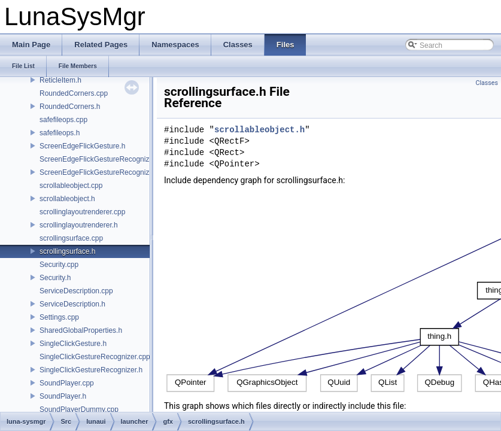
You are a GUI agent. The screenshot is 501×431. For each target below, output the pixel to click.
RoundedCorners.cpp (74, 93)
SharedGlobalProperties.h (81, 330)
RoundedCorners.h (70, 106)
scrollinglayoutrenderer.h (79, 225)
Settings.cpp (59, 317)
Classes (487, 83)
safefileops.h (60, 133)
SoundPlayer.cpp (67, 383)
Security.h (55, 278)
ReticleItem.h (60, 80)
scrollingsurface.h (67, 251)
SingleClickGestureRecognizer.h (91, 370)
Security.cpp (59, 264)
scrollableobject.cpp (71, 185)
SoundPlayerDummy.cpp (79, 409)
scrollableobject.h (67, 199)
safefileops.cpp (63, 120)
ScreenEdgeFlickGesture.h (82, 146)
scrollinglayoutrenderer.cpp (82, 212)
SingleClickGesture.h (73, 343)
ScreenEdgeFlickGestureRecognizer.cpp (104, 159)
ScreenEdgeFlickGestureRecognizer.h (100, 172)
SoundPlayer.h (63, 396)
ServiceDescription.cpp (76, 291)
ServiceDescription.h (72, 304)
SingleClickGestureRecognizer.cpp (95, 357)
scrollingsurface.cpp (71, 238)
